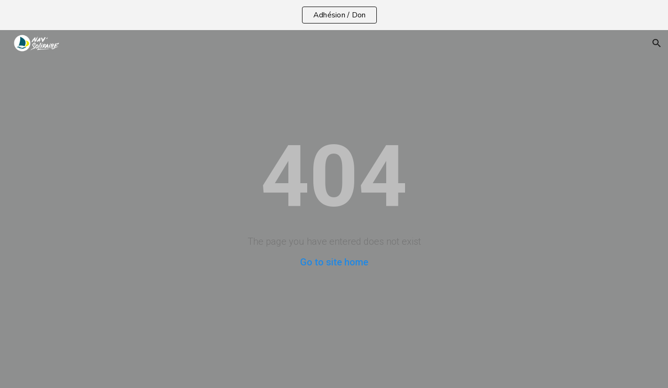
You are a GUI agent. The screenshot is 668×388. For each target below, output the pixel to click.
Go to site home (334, 262)
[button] (656, 43)
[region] (334, 15)
